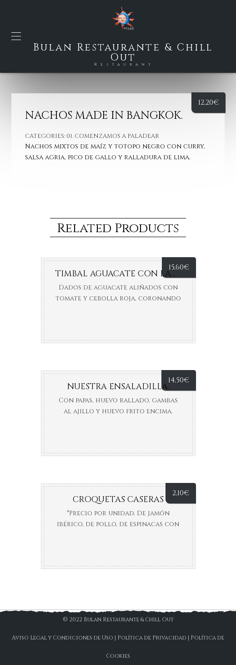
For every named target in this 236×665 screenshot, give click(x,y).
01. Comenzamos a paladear (112, 136)
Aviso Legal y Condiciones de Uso (62, 637)
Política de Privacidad (151, 637)
